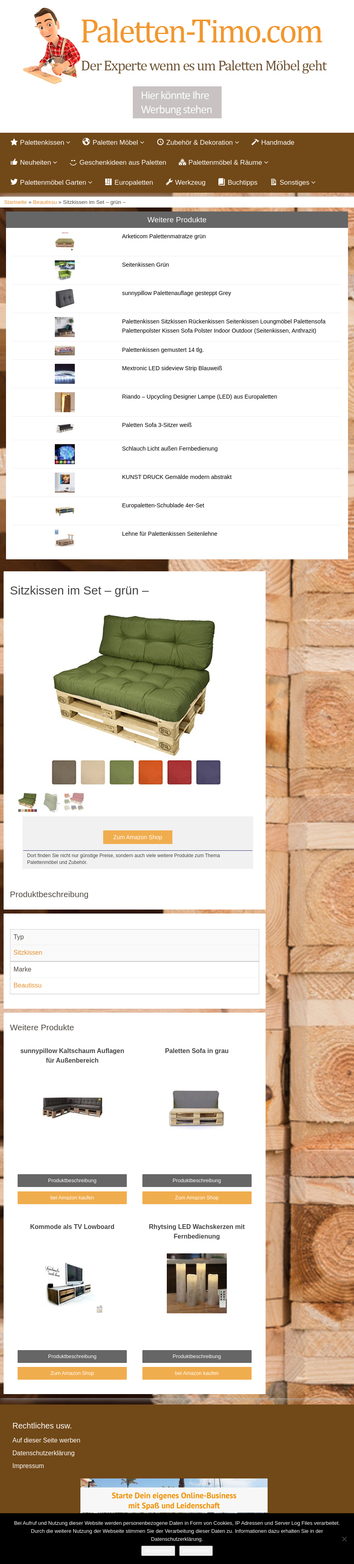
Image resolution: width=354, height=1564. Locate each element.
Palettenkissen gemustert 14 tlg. (163, 350)
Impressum (28, 1465)
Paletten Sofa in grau (196, 1050)
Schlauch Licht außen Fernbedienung (170, 448)
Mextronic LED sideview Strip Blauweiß (172, 368)
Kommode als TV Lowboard (72, 1226)
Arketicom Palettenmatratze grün (164, 236)
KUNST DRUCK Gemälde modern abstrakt (177, 477)
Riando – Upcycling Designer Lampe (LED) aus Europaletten (199, 396)
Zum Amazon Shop (137, 837)
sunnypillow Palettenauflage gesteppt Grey (176, 293)
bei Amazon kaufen (72, 1198)
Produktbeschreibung (72, 1180)
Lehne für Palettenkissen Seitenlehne (169, 534)
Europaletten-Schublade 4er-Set (163, 505)
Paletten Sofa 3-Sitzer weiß (157, 425)
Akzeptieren (158, 1551)
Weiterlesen (196, 1551)
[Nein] (344, 1539)
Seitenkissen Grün (145, 264)
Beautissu (45, 202)
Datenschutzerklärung (43, 1453)
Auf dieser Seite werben (46, 1440)
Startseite (15, 202)
